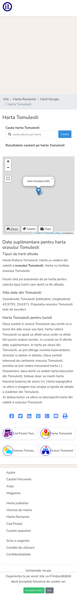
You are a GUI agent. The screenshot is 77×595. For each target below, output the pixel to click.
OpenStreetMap (53, 233)
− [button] (8, 168)
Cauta (65, 134)
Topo (45, 229)
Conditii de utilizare (20, 547)
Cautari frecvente (18, 479)
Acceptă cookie (34, 590)
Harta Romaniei (24, 99)
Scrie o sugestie (17, 540)
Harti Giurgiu (49, 99)
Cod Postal (14, 524)
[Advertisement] (38, 55)
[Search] (34, 134)
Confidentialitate (18, 554)
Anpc (10, 486)
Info (6, 99)
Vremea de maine (19, 510)
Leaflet (37, 233)
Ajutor (11, 472)
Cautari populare (18, 530)
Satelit (29, 229)
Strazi (12, 229)
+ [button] (8, 162)
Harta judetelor (17, 503)
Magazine (13, 493)
